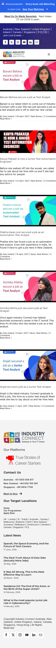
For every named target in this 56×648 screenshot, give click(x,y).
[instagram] (18, 42)
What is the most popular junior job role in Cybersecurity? (25, 601)
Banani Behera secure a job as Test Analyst (25, 97)
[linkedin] (30, 42)
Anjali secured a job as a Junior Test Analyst (25, 386)
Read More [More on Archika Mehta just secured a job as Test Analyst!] (5, 338)
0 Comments (50, 116)
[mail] (36, 42)
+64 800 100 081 (28, 483)
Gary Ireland (8, 116)
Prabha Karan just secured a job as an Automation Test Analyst (22, 233)
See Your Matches (33, 9)
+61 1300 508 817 (24, 479)
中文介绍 (42, 32)
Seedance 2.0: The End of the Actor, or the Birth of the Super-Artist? (27, 587)
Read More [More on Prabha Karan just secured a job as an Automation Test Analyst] (5, 259)
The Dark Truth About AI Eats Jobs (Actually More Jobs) (25, 559)
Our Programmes (12, 510)
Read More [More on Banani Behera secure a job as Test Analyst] (5, 118)
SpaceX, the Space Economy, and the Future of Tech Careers (26, 545)
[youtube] (24, 42)
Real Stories (36, 116)
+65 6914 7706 (24, 487)
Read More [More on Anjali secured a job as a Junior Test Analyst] (5, 408)
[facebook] (5, 42)
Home (7, 508)
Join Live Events (13, 35)
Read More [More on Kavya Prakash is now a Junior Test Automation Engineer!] (5, 183)
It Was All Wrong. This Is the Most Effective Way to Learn (24, 573)
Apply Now (9, 513)
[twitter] (11, 42)
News (33, 254)
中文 (27, 527)
